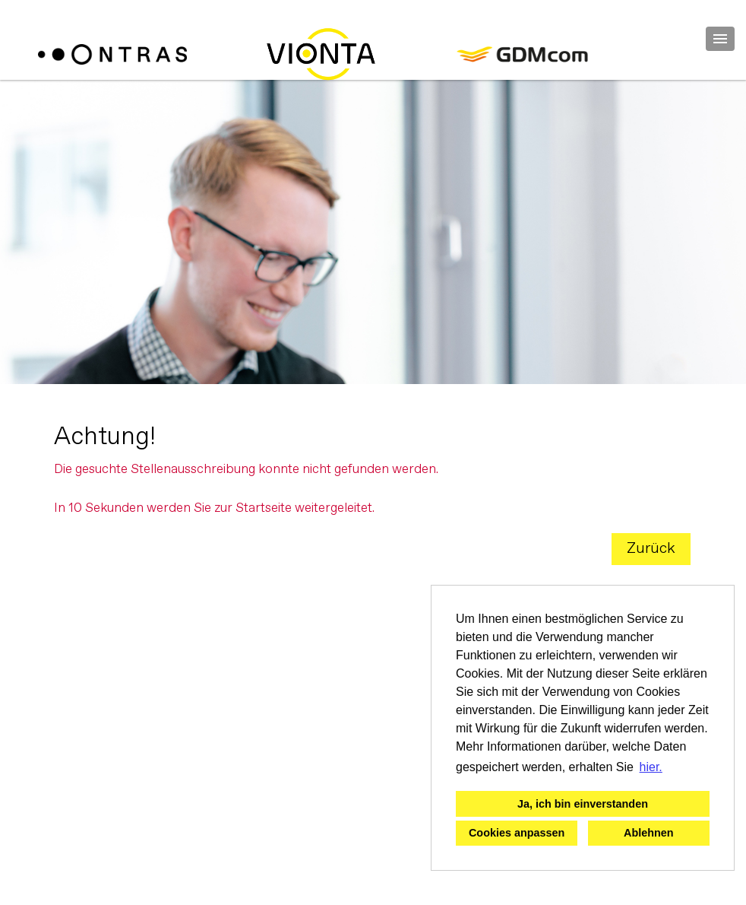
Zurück (651, 548)
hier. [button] (651, 767)
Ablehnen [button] (649, 833)
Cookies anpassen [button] (516, 833)
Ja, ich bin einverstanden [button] (582, 804)
